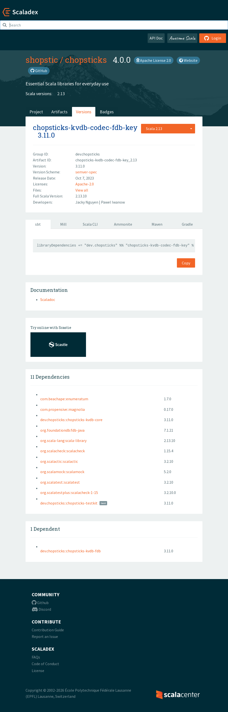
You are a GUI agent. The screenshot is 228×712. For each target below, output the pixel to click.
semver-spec (86, 171)
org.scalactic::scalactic (59, 461)
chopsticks (86, 59)
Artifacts (59, 112)
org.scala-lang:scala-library (63, 440)
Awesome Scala (182, 38)
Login (212, 38)
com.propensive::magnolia (62, 409)
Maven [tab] (157, 224)
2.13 (61, 93)
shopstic (42, 59)
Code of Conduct (45, 663)
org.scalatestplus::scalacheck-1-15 (69, 492)
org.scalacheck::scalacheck (62, 450)
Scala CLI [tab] (90, 224)
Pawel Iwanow (113, 202)
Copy (186, 262)
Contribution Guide (48, 629)
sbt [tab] (38, 224)
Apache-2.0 (84, 183)
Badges (107, 112)
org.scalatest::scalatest (60, 482)
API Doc (156, 38)
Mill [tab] (63, 224)
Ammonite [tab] (123, 224)
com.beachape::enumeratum (64, 398)
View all (81, 190)
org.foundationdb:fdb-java (62, 430)
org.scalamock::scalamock (62, 471)
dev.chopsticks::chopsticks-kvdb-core (71, 419)
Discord (41, 609)
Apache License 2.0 (153, 60)
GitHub (38, 70)
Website (188, 60)
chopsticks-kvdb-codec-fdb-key (85, 127)
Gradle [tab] (187, 224)
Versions (83, 112)
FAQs (36, 657)
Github (40, 602)
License (38, 670)
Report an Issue (45, 636)
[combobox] (168, 128)
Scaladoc (47, 299)
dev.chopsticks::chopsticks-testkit (69, 503)
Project (36, 112)
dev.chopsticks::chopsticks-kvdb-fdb (70, 550)
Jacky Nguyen (87, 202)
